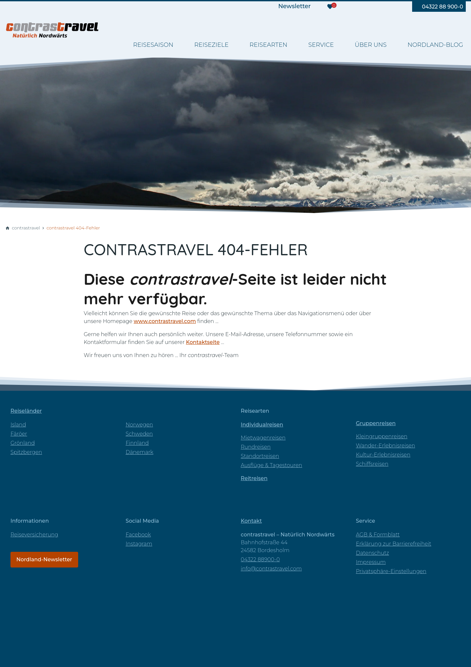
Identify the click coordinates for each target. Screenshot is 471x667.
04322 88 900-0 (442, 7)
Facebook (138, 535)
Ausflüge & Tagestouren (271, 465)
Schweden (139, 434)
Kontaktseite (203, 342)
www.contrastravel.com (165, 321)
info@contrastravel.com (271, 569)
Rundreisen (256, 447)
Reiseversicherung (34, 535)
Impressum (371, 562)
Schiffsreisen (372, 464)
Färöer (18, 434)
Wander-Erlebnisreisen (385, 445)
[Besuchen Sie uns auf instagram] (381, 6)
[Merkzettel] (330, 6)
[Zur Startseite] (52, 29)
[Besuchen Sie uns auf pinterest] (395, 6)
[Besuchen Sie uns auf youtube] (367, 6)
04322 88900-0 (260, 559)
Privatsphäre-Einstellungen (391, 571)
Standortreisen (260, 456)
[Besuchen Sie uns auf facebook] (353, 6)
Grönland (22, 443)
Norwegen (139, 425)
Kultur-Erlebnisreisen (383, 455)
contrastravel (26, 227)
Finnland (137, 443)
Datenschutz (372, 553)
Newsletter (294, 6)
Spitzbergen (26, 452)
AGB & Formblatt (378, 535)
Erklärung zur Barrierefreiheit (393, 544)
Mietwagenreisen (263, 438)
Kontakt (251, 521)
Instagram (139, 544)
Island (18, 425)
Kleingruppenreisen (382, 436)
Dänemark (139, 452)
